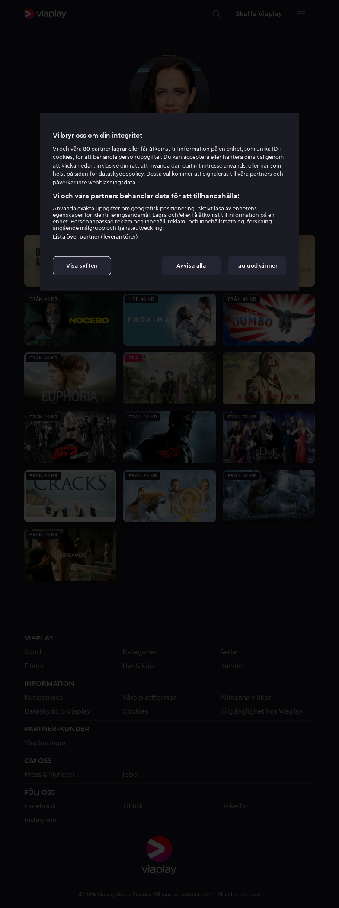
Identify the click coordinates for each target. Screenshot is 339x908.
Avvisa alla (191, 265)
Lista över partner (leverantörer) (95, 236)
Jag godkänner (257, 265)
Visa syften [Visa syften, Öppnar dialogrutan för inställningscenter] (82, 265)
